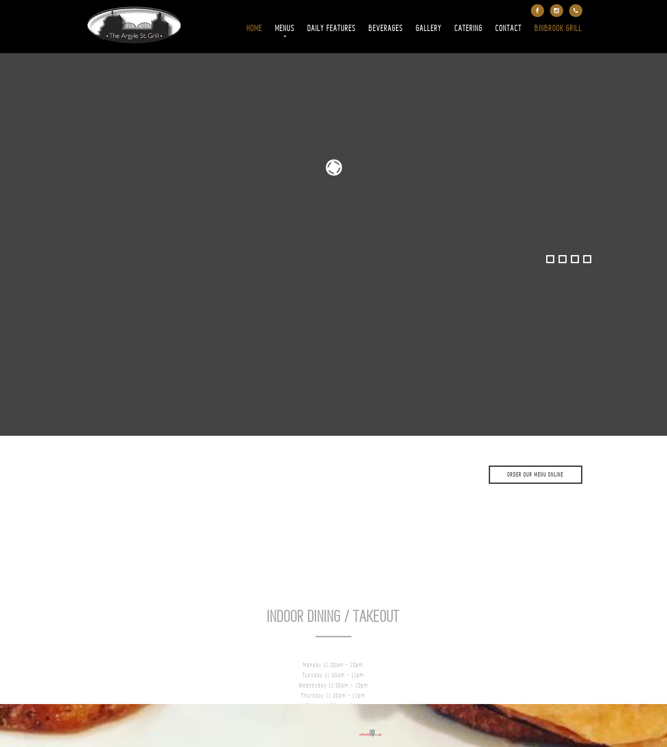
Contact (509, 29)
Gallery (429, 29)
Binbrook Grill (558, 29)
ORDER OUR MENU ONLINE (535, 475)
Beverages (386, 29)
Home (254, 29)
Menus (285, 29)
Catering (469, 29)
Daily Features (332, 29)
